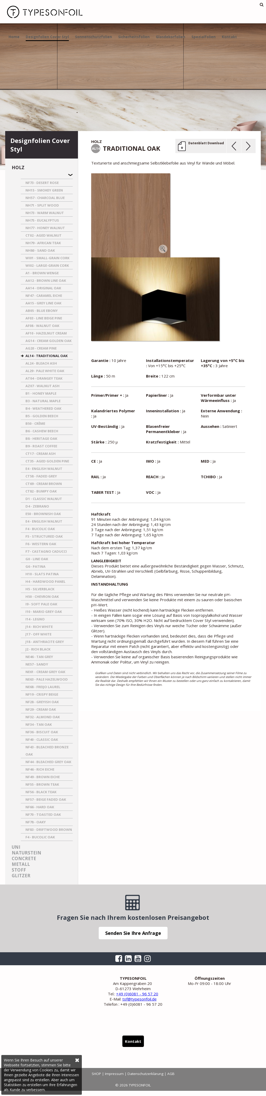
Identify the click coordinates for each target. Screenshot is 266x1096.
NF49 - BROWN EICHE (42, 777)
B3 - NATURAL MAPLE (43, 401)
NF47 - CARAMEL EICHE (43, 295)
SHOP (96, 1073)
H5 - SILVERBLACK (39, 589)
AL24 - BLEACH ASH (41, 363)
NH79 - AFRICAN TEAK (43, 243)
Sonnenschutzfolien (93, 37)
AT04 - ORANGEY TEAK (43, 378)
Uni (16, 847)
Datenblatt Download (206, 143)
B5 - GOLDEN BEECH (41, 416)
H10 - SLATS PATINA (42, 574)
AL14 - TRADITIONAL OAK (46, 355)
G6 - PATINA (35, 566)
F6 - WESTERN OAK (40, 544)
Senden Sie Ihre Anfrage (133, 933)
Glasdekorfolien (170, 37)
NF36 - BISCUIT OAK (41, 732)
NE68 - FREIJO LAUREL (42, 686)
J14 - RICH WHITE (39, 626)
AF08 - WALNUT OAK (42, 325)
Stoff (19, 870)
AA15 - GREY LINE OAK (43, 303)
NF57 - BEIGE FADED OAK (45, 799)
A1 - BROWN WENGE (42, 273)
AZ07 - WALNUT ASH (42, 385)
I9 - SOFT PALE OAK (41, 604)
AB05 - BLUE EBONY (41, 310)
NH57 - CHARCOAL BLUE (45, 197)
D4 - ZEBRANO (37, 506)
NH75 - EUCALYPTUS (42, 220)
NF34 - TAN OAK (38, 724)
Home (14, 37)
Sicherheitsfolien (134, 37)
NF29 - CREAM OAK (40, 709)
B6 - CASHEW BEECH (41, 431)
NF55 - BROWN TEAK (42, 784)
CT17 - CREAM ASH (40, 453)
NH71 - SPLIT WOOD (42, 205)
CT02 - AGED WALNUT (43, 235)
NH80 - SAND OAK (40, 250)
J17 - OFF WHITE (38, 634)
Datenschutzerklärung (145, 1073)
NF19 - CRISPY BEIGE (41, 694)
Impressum (114, 1073)
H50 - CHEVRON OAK (42, 596)
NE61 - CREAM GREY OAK (45, 671)
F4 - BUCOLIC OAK (40, 528)
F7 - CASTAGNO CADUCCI (46, 551)
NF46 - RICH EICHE (39, 769)
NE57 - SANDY (36, 664)
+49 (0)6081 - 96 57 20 (137, 993)
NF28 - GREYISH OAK (42, 702)
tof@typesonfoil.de (139, 999)
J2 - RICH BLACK (37, 649)
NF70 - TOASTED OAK (43, 814)
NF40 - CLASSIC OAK (41, 739)
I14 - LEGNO (35, 619)
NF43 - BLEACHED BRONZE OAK (47, 751)
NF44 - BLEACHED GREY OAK (48, 761)
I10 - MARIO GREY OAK (43, 611)
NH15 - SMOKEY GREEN (44, 190)
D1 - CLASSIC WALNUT (43, 498)
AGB (171, 1073)
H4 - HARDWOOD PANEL (45, 581)
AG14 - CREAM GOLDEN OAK (48, 340)
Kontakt (229, 37)
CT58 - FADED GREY (41, 476)
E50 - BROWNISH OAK (43, 513)
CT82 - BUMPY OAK (41, 491)
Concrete (24, 858)
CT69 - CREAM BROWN (43, 483)
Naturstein (26, 853)
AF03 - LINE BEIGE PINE (43, 318)
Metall (21, 864)
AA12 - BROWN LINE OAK (45, 280)
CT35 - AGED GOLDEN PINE (47, 461)
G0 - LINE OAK (36, 559)
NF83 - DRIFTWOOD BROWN (48, 829)
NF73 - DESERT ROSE (42, 182)
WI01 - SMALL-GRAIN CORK (47, 258)
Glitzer (21, 876)
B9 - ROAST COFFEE (41, 446)
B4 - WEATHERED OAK (43, 408)
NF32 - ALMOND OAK (42, 717)
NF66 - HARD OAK (39, 807)
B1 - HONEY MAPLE (40, 393)
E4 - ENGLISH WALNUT (43, 468)
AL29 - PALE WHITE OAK (44, 370)
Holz (18, 167)
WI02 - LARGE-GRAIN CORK (47, 265)
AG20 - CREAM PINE (41, 348)
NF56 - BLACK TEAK (40, 792)
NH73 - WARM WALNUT (44, 212)
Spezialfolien (203, 37)
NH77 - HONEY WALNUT (45, 227)
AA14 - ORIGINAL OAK (43, 288)
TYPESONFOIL (41, 11)
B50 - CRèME (35, 423)
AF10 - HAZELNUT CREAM (46, 333)
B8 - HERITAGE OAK (41, 438)
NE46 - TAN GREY (39, 656)
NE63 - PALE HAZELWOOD (46, 679)
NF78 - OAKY (35, 822)
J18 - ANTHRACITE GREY (44, 641)
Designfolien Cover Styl (47, 37)
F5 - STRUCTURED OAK (44, 536)
